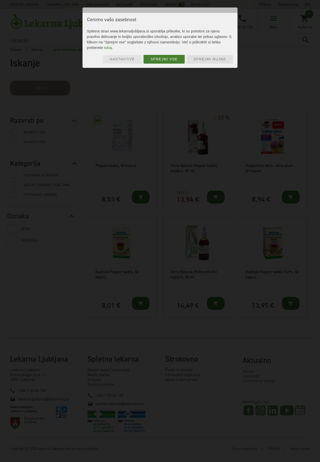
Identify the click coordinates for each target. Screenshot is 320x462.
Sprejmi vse (164, 59)
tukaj (108, 47)
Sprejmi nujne (210, 59)
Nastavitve (122, 59)
